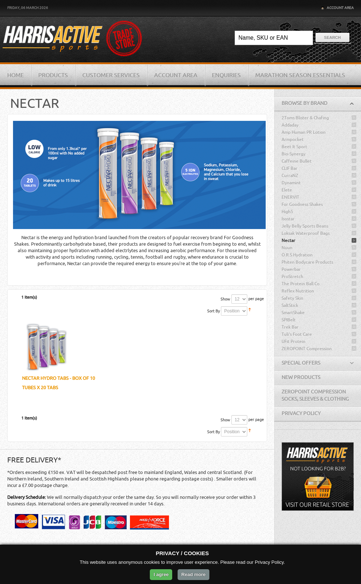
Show (225, 299)
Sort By (213, 311)
